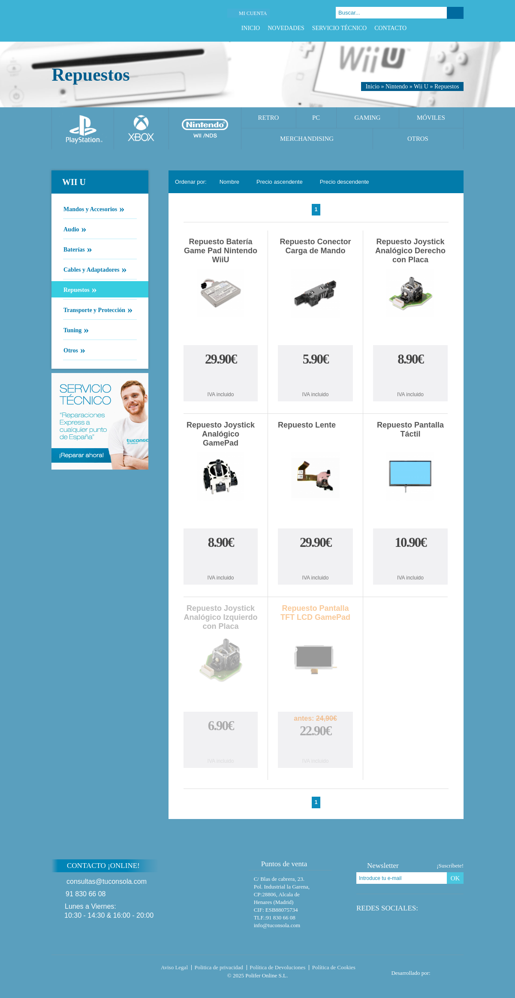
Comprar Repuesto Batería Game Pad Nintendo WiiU (221, 378)
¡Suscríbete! (450, 865)
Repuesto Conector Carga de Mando (315, 246)
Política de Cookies (333, 967)
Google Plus (448, 28)
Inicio (250, 28)
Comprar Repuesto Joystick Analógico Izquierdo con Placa (221, 744)
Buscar (455, 13)
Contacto (390, 28)
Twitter (437, 28)
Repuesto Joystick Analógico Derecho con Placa (410, 250)
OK (455, 878)
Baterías (74, 249)
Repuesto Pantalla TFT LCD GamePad (315, 613)
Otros (417, 138)
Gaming (367, 117)
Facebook (426, 28)
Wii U (421, 86)
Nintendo (396, 86)
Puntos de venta (280, 864)
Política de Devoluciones (277, 967)
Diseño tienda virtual (449, 970)
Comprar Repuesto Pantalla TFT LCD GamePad (315, 747)
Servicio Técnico (339, 28)
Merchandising (307, 138)
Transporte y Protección (94, 309)
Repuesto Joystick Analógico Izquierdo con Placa (221, 617)
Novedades (286, 28)
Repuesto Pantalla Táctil (410, 429)
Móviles (431, 117)
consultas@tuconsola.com (106, 881)
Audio (71, 228)
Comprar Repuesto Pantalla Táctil (410, 561)
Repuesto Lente (307, 425)
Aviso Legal (174, 967)
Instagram (459, 28)
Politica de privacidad (219, 967)
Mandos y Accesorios (90, 208)
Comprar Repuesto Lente (315, 561)
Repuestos (446, 86)
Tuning (72, 329)
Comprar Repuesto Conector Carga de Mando (315, 378)
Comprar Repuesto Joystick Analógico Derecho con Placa (410, 378)
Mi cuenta (253, 13)
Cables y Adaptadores (91, 269)
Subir (484, 871)
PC (316, 117)
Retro (268, 117)
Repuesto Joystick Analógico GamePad (221, 434)
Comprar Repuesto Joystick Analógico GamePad (221, 561)
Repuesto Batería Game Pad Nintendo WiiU (220, 250)
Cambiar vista (451, 181)
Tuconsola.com (87, 969)
